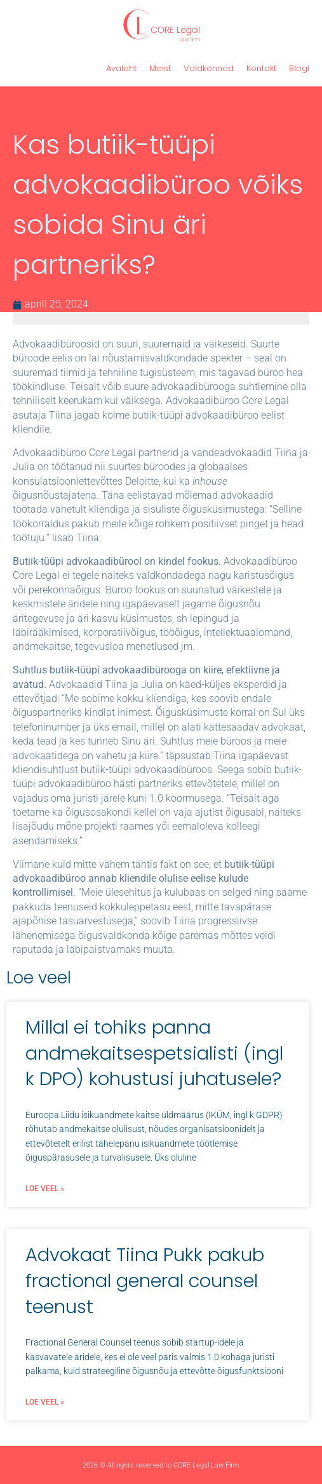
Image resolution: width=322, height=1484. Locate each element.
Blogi (299, 68)
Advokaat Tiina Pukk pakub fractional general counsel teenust (144, 1280)
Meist (160, 68)
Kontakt (261, 68)
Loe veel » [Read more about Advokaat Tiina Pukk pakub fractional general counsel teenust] (44, 1402)
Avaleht (121, 68)
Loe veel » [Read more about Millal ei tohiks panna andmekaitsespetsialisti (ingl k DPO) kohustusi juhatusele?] (44, 1188)
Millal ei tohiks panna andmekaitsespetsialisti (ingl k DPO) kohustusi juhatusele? (154, 1053)
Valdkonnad (209, 68)
